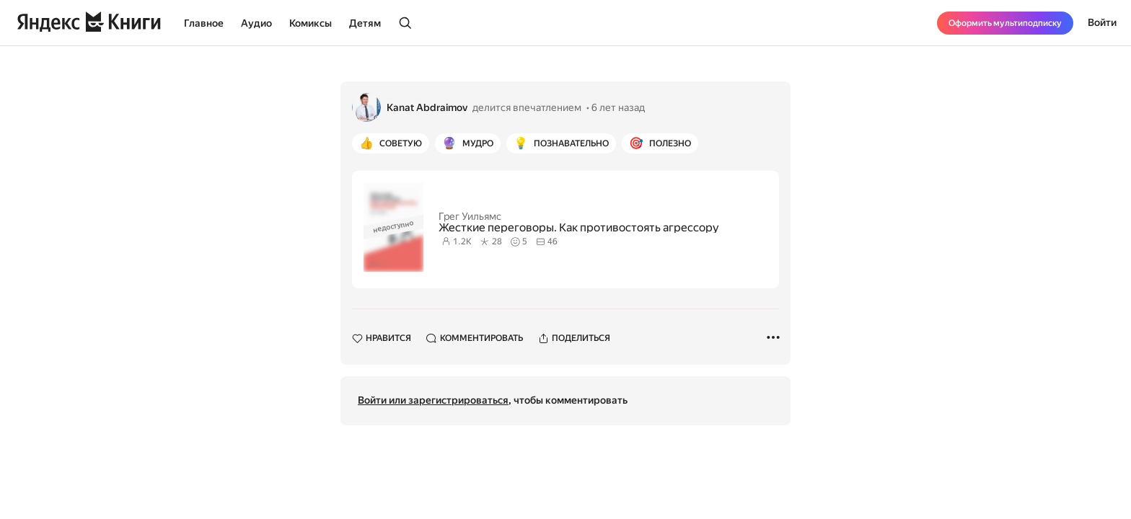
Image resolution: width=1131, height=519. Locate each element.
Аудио (256, 23)
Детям (365, 23)
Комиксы (310, 23)
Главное (204, 23)
